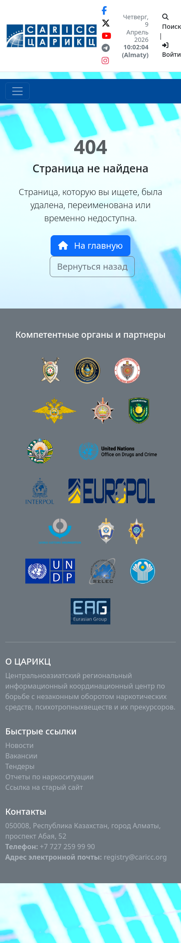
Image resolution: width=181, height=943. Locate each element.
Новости (19, 745)
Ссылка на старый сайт (44, 787)
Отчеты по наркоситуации (49, 777)
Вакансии (21, 756)
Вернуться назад (92, 266)
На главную (90, 245)
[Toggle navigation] (17, 91)
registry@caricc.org (135, 857)
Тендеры (19, 766)
